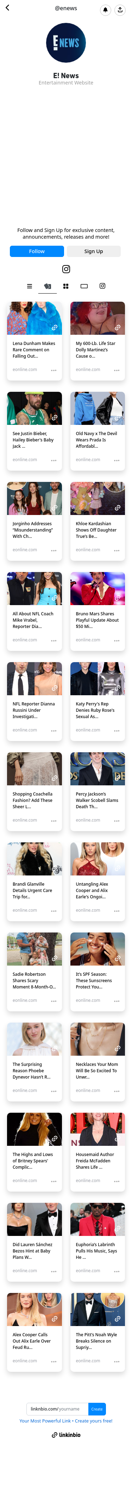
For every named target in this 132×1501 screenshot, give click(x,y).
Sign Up (93, 251)
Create (97, 1409)
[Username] (73, 1409)
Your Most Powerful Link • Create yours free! (65, 1421)
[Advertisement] (66, 158)
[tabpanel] (66, 842)
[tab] (29, 286)
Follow (37, 251)
